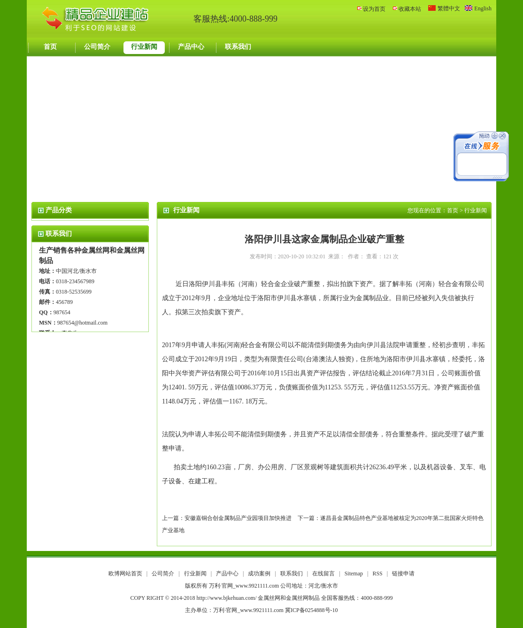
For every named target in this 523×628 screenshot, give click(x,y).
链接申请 (403, 573)
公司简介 (97, 46)
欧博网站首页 (125, 573)
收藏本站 (410, 9)
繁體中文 (449, 8)
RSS (377, 573)
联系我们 (238, 46)
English (483, 8)
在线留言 (324, 573)
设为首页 (374, 9)
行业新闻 (144, 46)
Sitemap (354, 573)
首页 (50, 46)
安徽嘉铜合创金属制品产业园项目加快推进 (238, 518)
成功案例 (260, 573)
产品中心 (191, 46)
